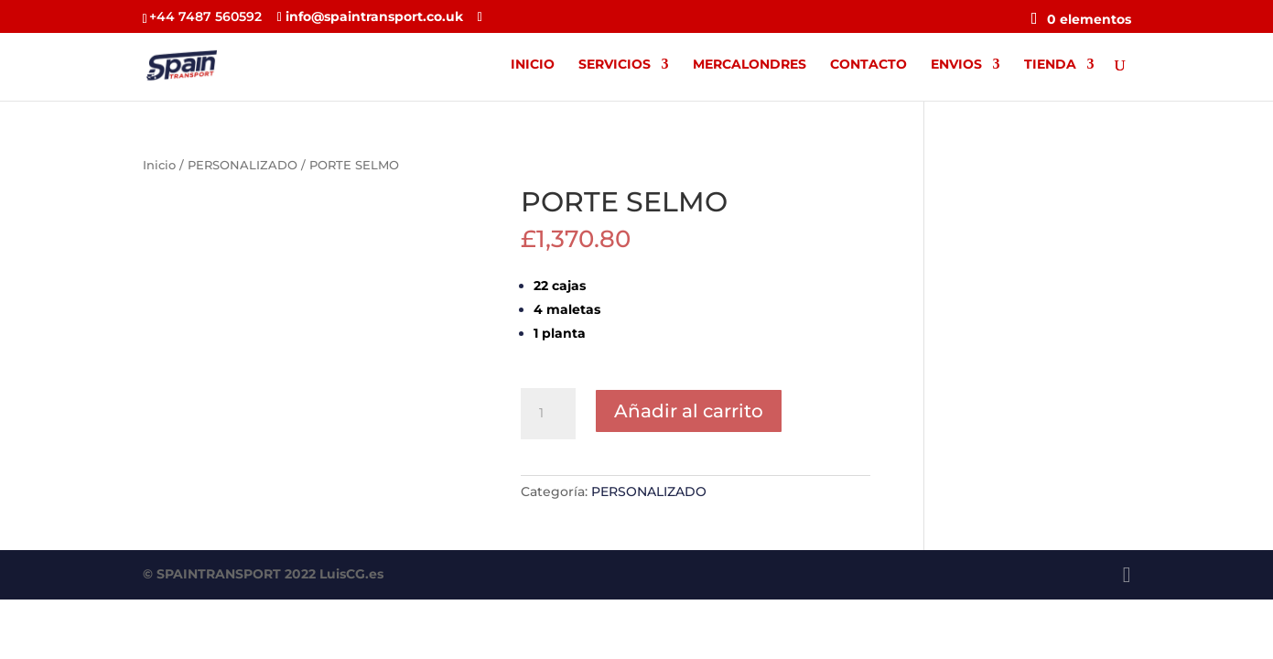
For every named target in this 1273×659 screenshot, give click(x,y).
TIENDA (1050, 65)
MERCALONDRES (749, 65)
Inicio (159, 165)
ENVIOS (956, 65)
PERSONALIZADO (242, 165)
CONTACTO (868, 65)
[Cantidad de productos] (548, 413)
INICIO (533, 65)
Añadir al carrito (688, 411)
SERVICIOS (614, 65)
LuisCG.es (351, 574)
